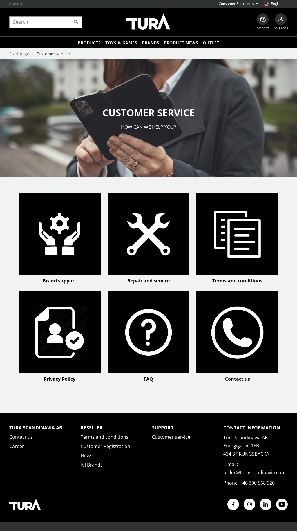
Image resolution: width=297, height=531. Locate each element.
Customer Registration (105, 446)
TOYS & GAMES (121, 43)
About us (16, 3)
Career (16, 446)
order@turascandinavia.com (254, 472)
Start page (19, 54)
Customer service (171, 437)
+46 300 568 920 (257, 483)
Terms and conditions (104, 437)
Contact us (21, 437)
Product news (181, 43)
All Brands (92, 465)
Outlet (211, 43)
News (87, 455)
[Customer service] (262, 21)
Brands (150, 43)
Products (89, 43)
